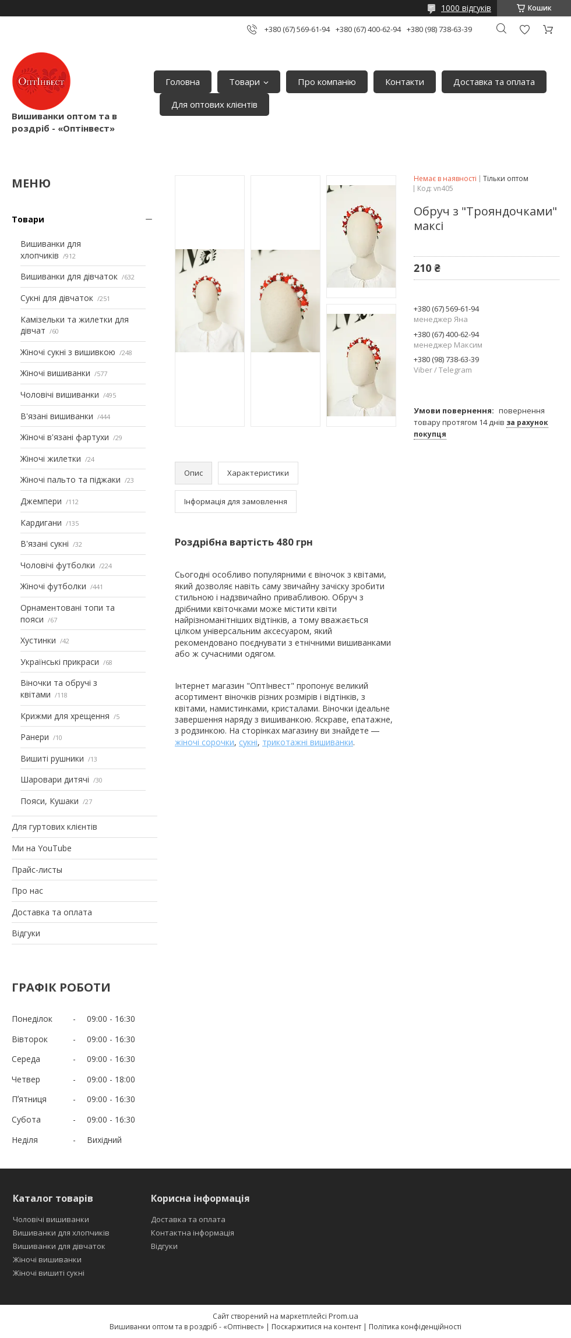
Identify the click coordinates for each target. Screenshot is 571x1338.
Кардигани (41, 522)
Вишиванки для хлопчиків (50, 249)
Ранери (34, 736)
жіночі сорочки (204, 742)
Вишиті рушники (52, 758)
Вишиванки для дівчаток (69, 276)
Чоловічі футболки (57, 565)
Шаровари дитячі (54, 779)
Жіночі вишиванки (55, 372)
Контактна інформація (192, 1232)
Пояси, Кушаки (49, 800)
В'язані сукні (44, 543)
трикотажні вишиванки (307, 742)
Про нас (27, 890)
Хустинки (38, 640)
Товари (244, 81)
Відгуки (26, 933)
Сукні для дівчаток (56, 297)
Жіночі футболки (53, 586)
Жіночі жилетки (50, 458)
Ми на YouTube (42, 848)
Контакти (404, 81)
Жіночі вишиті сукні (48, 1273)
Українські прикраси (59, 661)
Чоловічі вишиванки (59, 394)
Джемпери (41, 501)
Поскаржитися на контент (316, 1327)
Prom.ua (343, 1316)
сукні (248, 742)
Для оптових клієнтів (214, 104)
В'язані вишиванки (56, 416)
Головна (182, 81)
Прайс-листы (37, 869)
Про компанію (327, 81)
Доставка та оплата (494, 81)
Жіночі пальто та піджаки (70, 479)
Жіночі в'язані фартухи (64, 437)
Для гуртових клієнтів (54, 826)
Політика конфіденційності (415, 1327)
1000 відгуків (466, 7)
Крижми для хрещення (65, 715)
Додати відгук (524, 29)
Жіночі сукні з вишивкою (67, 351)
